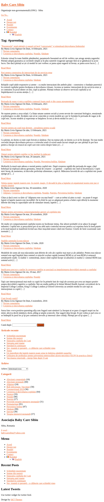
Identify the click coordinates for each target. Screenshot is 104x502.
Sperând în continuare (16, 345)
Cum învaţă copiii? (9, 298)
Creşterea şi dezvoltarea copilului (18, 53)
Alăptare (7, 193)
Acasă (9, 20)
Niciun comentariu (11, 51)
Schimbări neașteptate (16, 336)
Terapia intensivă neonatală (19, 414)
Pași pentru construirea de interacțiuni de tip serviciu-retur (26, 72)
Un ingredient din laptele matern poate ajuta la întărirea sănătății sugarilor (39, 353)
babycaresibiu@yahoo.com (13, 433)
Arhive (4, 369)
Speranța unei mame (16, 343)
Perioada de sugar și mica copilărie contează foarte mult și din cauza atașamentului (37, 101)
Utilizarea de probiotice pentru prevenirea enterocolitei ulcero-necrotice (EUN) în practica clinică (49, 355)
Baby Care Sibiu (12, 4)
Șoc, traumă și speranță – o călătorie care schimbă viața (31, 348)
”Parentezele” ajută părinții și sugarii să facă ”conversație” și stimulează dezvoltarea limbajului (43, 46)
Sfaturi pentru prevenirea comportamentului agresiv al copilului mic (31, 212)
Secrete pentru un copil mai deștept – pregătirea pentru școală (28, 128)
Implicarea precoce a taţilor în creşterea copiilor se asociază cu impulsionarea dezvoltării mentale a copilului (48, 269)
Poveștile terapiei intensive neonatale (23, 402)
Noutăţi (37, 53)
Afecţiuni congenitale (16, 379)
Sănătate (45, 53)
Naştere (10, 394)
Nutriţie (53, 193)
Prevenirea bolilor (49, 161)
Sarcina (10, 411)
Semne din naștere (15, 338)
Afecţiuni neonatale (15, 382)
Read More (6, 68)
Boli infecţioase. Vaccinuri (18, 387)
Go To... (4, 15)
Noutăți (10, 24)
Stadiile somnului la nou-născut (15, 241)
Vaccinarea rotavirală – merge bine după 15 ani (27, 358)
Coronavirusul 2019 (15, 389)
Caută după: (6, 325)
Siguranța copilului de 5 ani (19, 341)
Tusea (9, 350)
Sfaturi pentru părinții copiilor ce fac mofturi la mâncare (25, 154)
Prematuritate (12, 404)
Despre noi (11, 22)
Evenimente (12, 27)
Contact (10, 29)
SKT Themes (16, 499)
